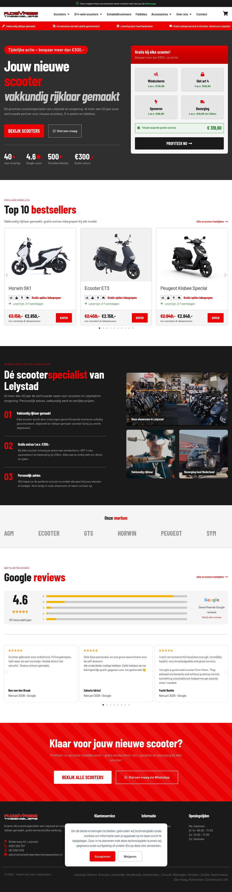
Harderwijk (133, 874)
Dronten (104, 874)
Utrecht (166, 874)
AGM (12, 533)
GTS (91, 533)
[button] (6, 275)
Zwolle (205, 874)
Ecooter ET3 (97, 288)
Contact (201, 14)
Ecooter (51, 533)
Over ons (184, 14)
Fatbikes (141, 14)
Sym (214, 533)
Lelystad (80, 874)
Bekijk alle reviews (211, 617)
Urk (225, 879)
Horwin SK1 (20, 288)
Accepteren (102, 856)
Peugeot (174, 533)
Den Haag (180, 879)
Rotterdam (196, 879)
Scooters (62, 14)
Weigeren (130, 856)
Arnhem (193, 874)
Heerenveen (219, 874)
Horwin (130, 533)
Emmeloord (213, 879)
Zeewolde (118, 874)
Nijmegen (180, 874)
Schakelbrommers (119, 14)
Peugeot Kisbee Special (183, 288)
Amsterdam (151, 874)
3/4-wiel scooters (88, 14)
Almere (92, 874)
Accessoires (161, 14)
